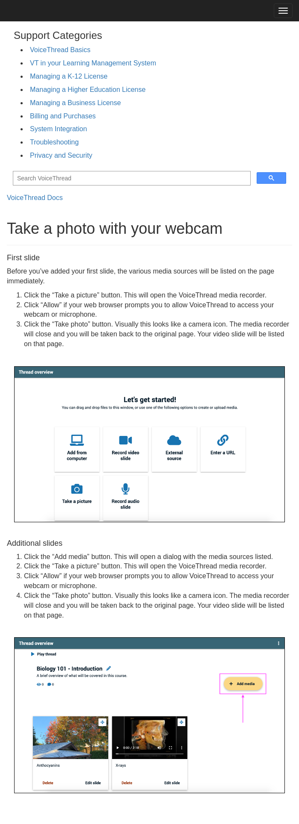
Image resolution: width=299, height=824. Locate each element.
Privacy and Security (61, 155)
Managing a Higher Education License (87, 89)
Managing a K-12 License (68, 76)
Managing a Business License (75, 102)
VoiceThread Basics (60, 49)
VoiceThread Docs (35, 197)
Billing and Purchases (63, 116)
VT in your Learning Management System (93, 63)
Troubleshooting (54, 142)
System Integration (58, 128)
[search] (131, 178)
